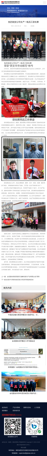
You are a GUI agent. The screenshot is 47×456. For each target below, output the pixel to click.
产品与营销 (16, 407)
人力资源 (37, 407)
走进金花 (5, 407)
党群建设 (5, 410)
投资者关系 (16, 410)
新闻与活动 (27, 407)
